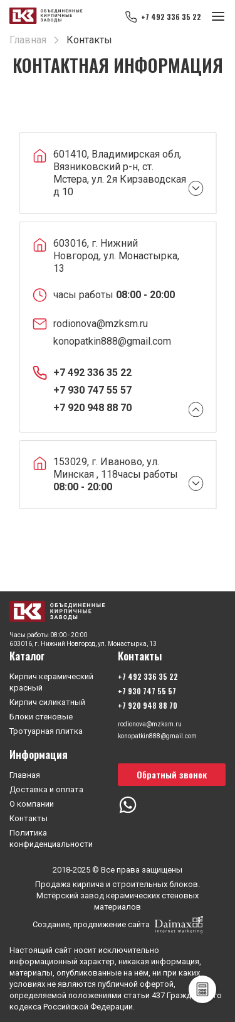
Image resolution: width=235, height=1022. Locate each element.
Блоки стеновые (41, 716)
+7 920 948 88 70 (92, 408)
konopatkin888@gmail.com (112, 341)
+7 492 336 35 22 (171, 16)
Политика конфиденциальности (51, 838)
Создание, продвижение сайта (118, 924)
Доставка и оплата (46, 789)
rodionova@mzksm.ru (100, 324)
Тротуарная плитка (46, 731)
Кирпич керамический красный (51, 682)
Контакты (28, 818)
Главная (24, 775)
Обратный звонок (172, 774)
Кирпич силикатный (47, 702)
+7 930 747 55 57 (92, 390)
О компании (31, 804)
